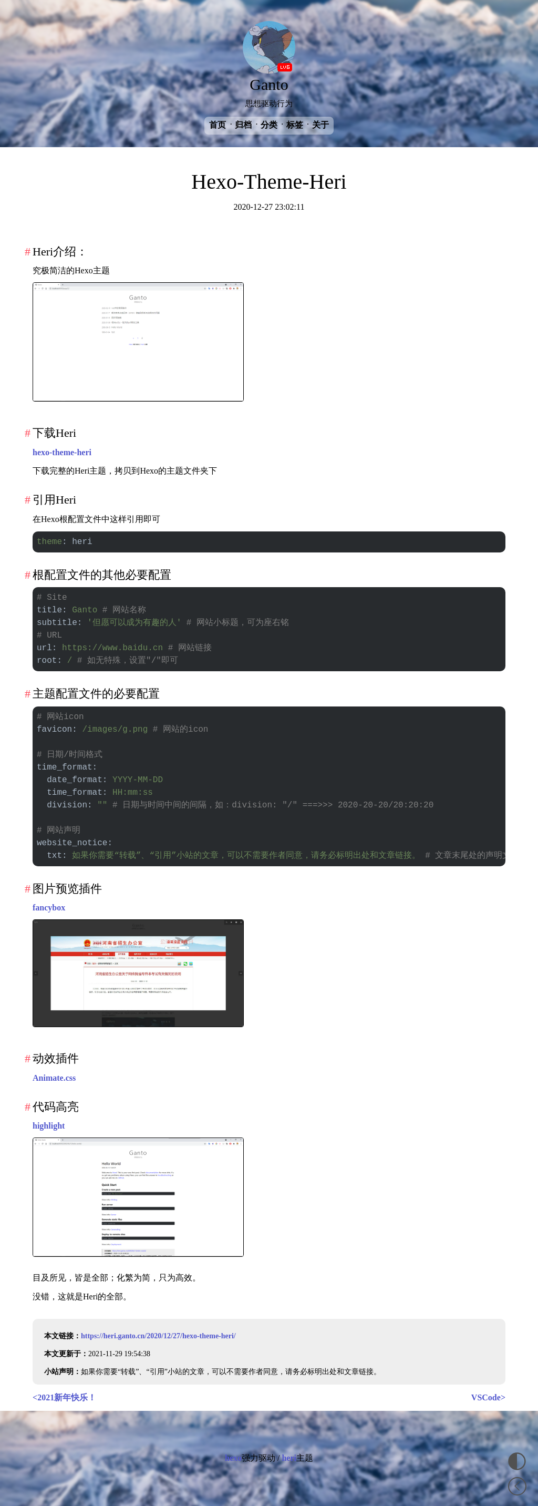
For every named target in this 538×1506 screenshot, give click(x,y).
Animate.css (54, 1077)
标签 (294, 124)
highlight (49, 1125)
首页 (217, 124)
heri (289, 1457)
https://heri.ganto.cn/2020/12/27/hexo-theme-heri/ (158, 1336)
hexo (233, 1457)
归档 (243, 124)
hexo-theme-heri (62, 452)
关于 (320, 124)
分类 (269, 124)
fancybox (49, 907)
